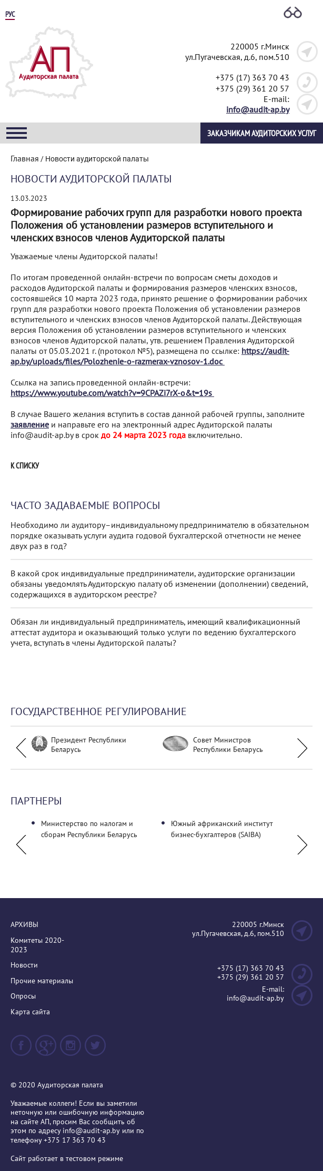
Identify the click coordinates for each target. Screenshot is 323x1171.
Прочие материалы (42, 980)
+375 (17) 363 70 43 (252, 77)
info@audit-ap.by (257, 109)
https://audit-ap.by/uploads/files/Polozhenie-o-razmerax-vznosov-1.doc (150, 355)
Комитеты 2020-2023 (37, 945)
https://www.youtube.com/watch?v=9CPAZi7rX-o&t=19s (112, 393)
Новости (24, 965)
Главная (25, 158)
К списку (25, 466)
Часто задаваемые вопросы (85, 505)
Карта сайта (30, 1011)
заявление (30, 424)
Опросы (23, 996)
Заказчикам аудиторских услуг (261, 133)
